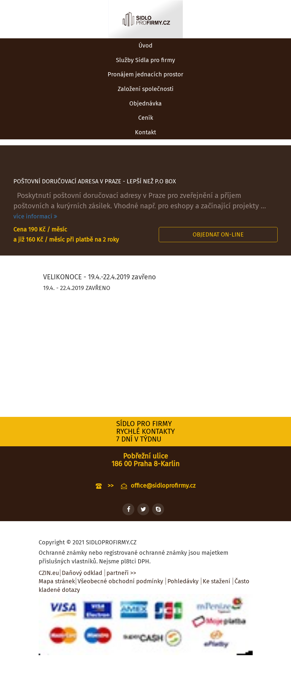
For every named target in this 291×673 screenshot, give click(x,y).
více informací (35, 216)
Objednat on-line (218, 234)
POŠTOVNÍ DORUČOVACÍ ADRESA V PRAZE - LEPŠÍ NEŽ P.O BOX (94, 181)
